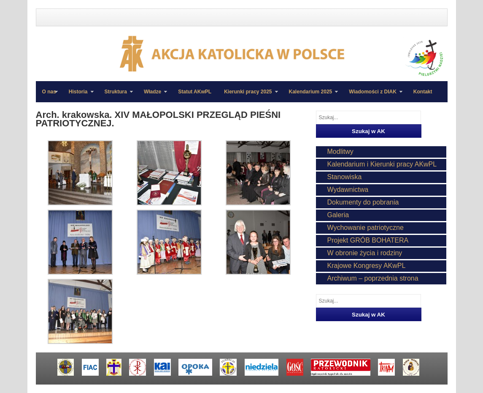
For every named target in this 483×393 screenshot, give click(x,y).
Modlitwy (340, 151)
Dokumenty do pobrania (363, 202)
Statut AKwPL (194, 92)
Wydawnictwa (348, 189)
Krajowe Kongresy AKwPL (366, 265)
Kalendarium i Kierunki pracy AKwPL (382, 164)
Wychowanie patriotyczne (365, 227)
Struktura (115, 95)
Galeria (338, 214)
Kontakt (422, 92)
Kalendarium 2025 (310, 95)
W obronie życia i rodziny (364, 253)
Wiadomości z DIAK (372, 95)
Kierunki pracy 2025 (248, 95)
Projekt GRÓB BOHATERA (368, 240)
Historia (78, 95)
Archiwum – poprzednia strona (372, 278)
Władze (152, 95)
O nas (49, 92)
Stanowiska (344, 176)
